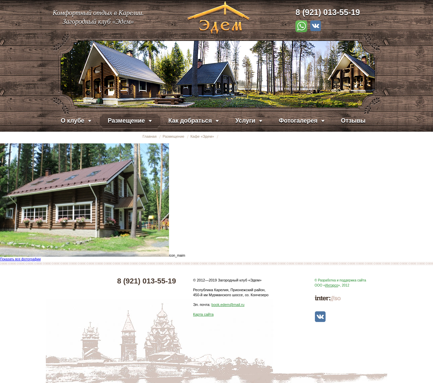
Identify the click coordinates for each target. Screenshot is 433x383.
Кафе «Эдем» (202, 136)
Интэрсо (331, 285)
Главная (150, 136)
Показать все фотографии (20, 259)
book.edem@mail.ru (228, 305)
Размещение (173, 136)
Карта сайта (203, 314)
